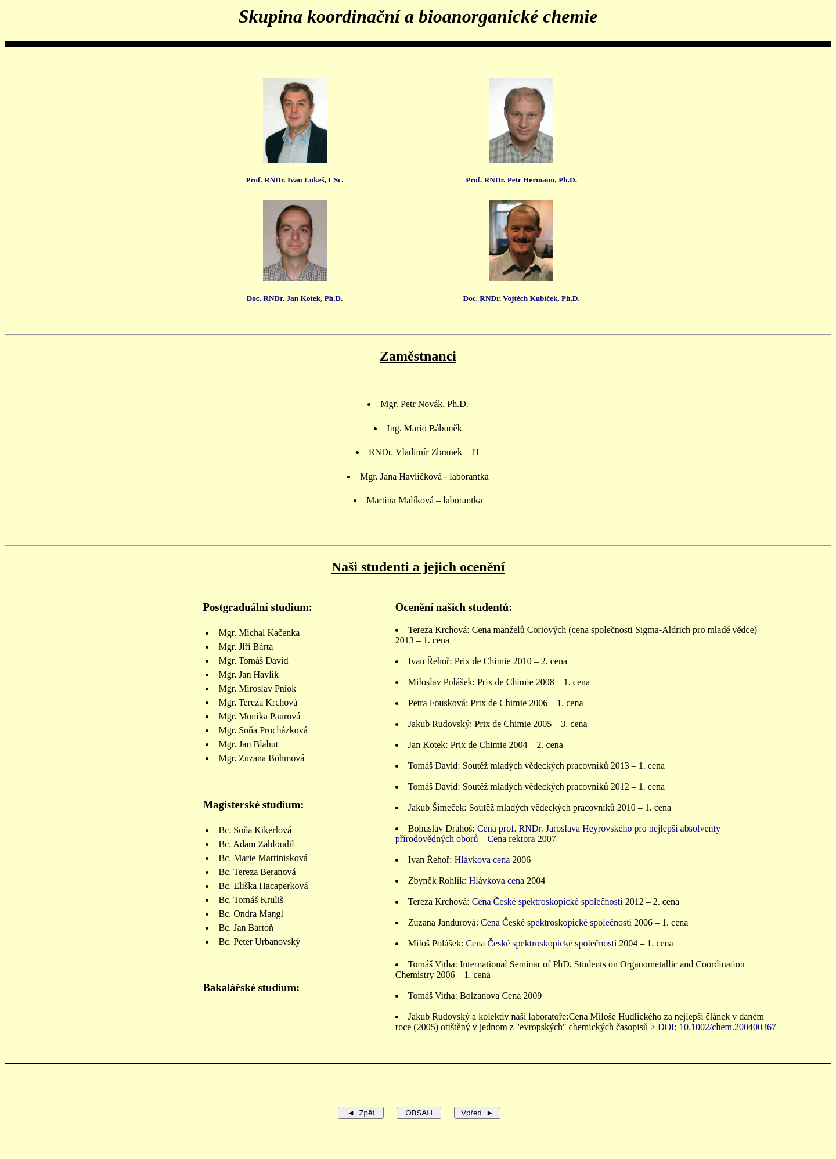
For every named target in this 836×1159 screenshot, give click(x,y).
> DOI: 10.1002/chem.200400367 (713, 1027)
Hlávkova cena (482, 860)
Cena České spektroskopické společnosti (547, 901)
